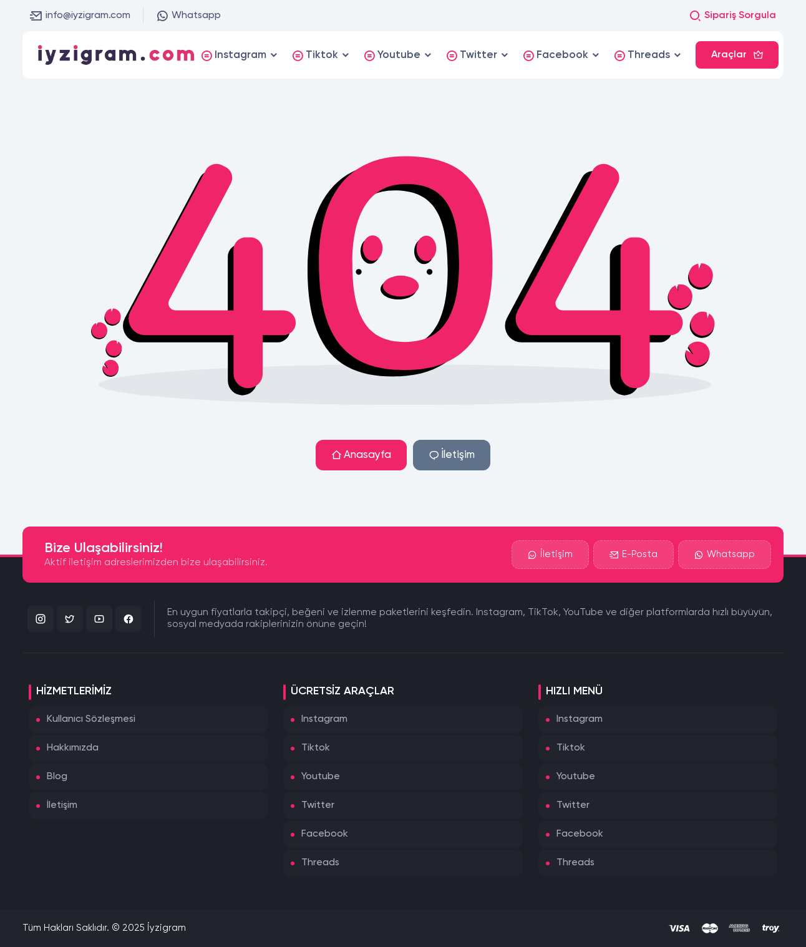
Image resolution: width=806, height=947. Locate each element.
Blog (57, 777)
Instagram (324, 719)
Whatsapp (188, 15)
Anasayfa (361, 455)
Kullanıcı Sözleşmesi (91, 719)
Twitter (317, 805)
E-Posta (633, 555)
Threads (320, 863)
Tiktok (315, 748)
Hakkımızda (73, 748)
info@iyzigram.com (80, 15)
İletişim (452, 455)
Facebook (324, 834)
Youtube (320, 777)
